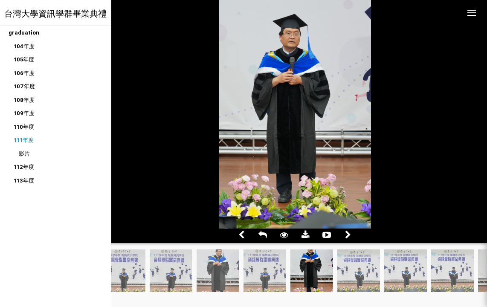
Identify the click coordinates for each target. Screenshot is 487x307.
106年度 (24, 73)
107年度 (24, 86)
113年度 (24, 180)
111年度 (24, 140)
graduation (24, 32)
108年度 (24, 100)
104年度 (24, 46)
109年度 (24, 113)
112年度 (24, 167)
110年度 (24, 126)
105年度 (24, 59)
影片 (24, 153)
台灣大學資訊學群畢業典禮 (55, 13)
